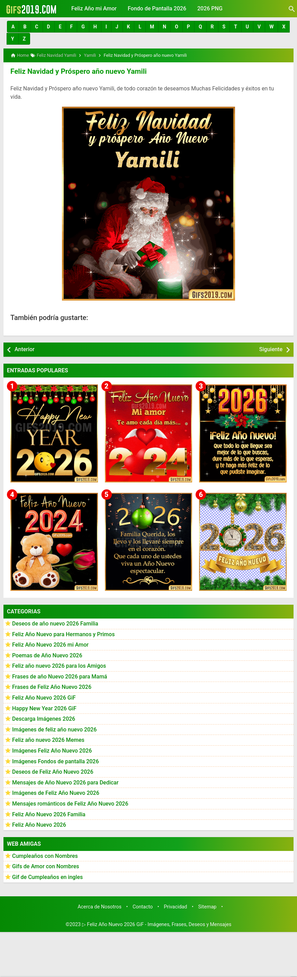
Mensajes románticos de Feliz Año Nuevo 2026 (70, 803)
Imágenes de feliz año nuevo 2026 (54, 729)
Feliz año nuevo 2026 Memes (48, 739)
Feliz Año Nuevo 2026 (39, 824)
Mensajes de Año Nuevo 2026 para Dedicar (65, 782)
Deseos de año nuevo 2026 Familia (55, 623)
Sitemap (207, 906)
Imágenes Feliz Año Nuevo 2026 (52, 750)
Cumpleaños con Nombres (45, 855)
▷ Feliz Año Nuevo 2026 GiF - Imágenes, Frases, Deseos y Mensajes (157, 924)
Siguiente (270, 348)
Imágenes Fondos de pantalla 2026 (55, 760)
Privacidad (175, 906)
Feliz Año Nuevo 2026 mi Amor (50, 644)
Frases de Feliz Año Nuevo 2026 (51, 686)
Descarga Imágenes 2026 (43, 718)
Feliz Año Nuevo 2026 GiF (44, 697)
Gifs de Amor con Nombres (45, 865)
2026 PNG (210, 8)
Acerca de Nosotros (100, 906)
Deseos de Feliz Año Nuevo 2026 (52, 771)
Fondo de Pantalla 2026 (157, 8)
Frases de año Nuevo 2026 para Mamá (59, 676)
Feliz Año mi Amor (94, 8)
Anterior (25, 348)
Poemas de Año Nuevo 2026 (47, 654)
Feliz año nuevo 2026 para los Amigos (59, 665)
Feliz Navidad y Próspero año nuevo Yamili (76, 71)
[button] (13, 27)
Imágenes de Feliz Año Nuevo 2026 (55, 792)
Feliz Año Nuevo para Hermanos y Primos (63, 633)
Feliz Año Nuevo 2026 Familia (49, 813)
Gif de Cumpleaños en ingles (47, 876)
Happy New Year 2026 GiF (44, 707)
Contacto (143, 906)
